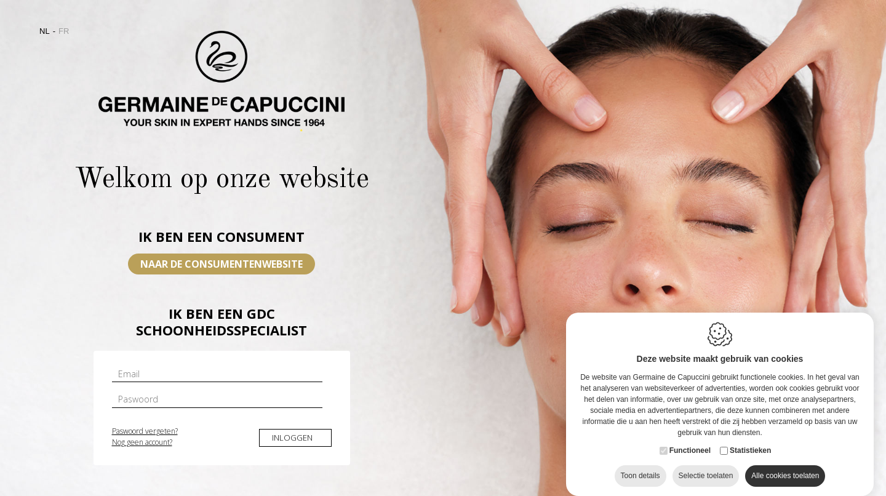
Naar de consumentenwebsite (221, 264)
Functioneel (690, 455)
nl (44, 31)
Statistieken (750, 455)
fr (63, 31)
